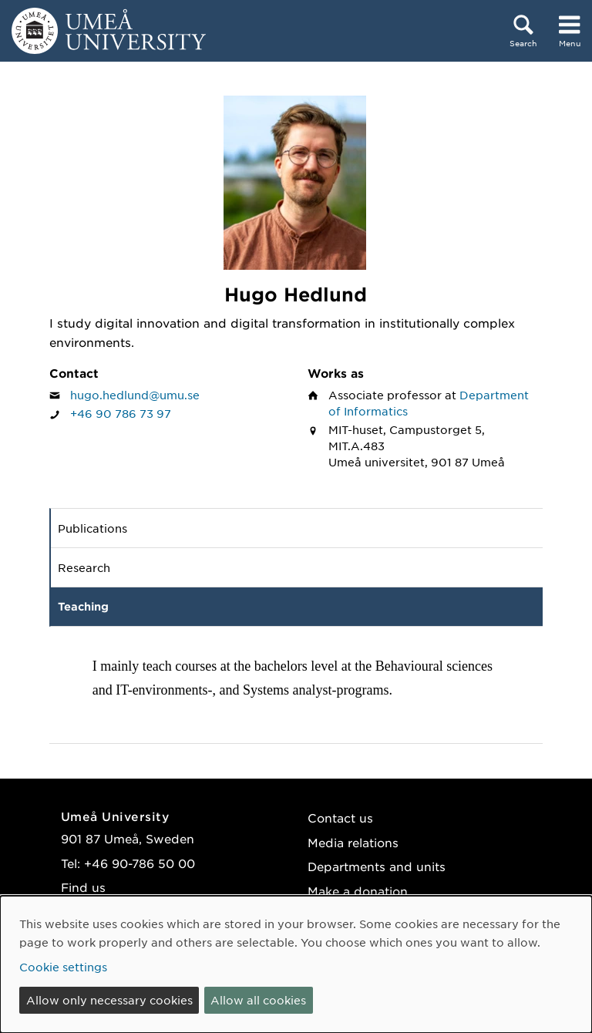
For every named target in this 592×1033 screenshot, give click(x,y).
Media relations (353, 842)
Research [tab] (84, 567)
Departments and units (377, 866)
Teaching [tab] (83, 606)
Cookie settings (63, 967)
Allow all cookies (258, 1000)
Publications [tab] (92, 528)
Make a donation (358, 890)
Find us (83, 887)
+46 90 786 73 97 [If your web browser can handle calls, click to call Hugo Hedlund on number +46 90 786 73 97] (120, 413)
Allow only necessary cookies (109, 1000)
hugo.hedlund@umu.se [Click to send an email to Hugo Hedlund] (135, 395)
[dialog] (296, 964)
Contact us (340, 817)
